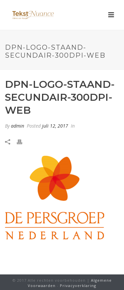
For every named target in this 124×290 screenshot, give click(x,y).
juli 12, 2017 (55, 126)
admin (17, 126)
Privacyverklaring (78, 285)
